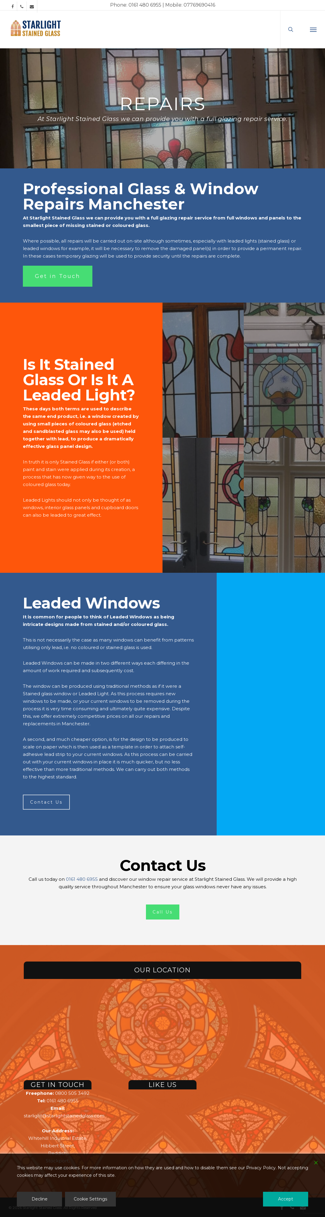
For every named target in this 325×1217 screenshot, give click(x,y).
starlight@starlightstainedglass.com (64, 1116)
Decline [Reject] (40, 1199)
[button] (313, 29)
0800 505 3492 (72, 1093)
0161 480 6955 (82, 879)
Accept (285, 1199)
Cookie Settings (90, 1199)
